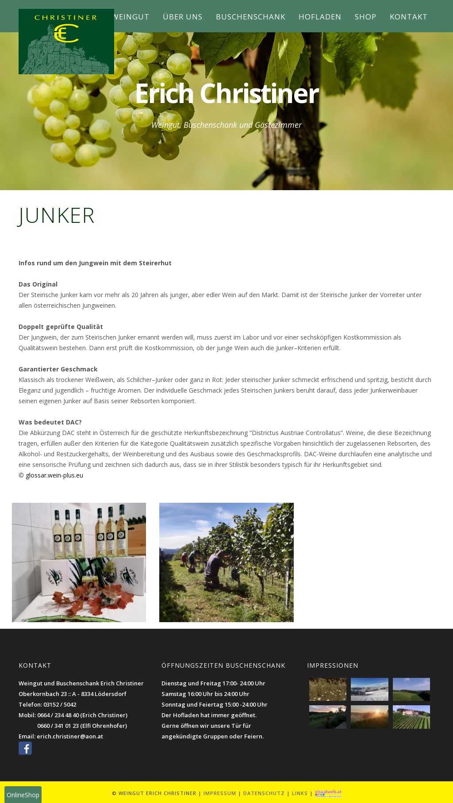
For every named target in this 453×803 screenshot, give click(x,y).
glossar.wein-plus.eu (54, 475)
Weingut (130, 16)
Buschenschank (250, 16)
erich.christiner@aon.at (70, 736)
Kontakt (409, 16)
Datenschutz (264, 793)
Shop (365, 16)
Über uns (183, 16)
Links (300, 793)
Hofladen (320, 16)
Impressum (219, 793)
